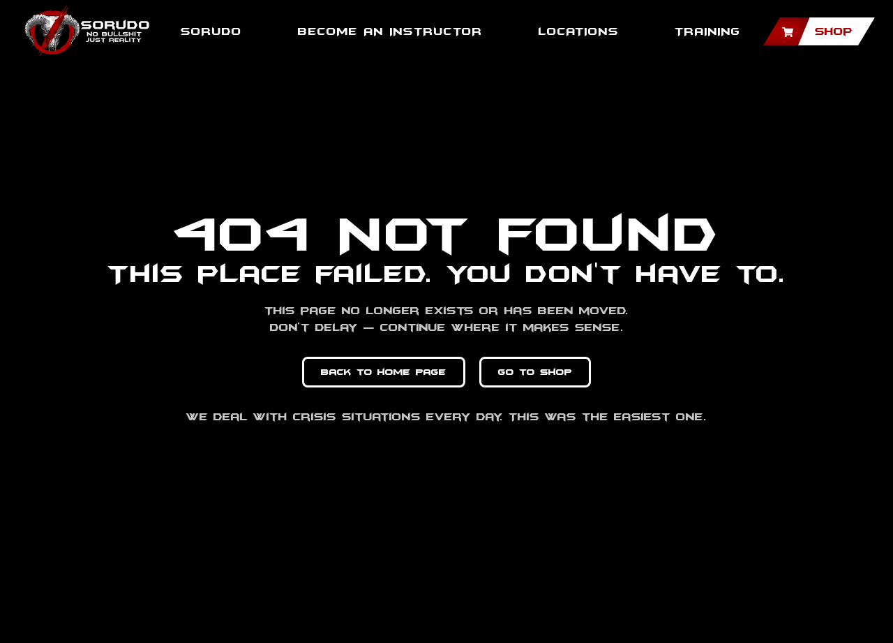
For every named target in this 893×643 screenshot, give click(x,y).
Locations (579, 31)
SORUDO (211, 31)
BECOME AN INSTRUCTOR (390, 31)
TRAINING (708, 31)
